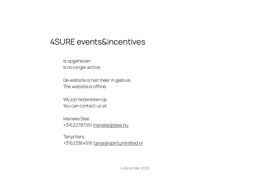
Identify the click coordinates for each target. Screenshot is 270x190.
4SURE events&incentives (98, 41)
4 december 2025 (135, 167)
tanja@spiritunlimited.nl (118, 143)
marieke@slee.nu (110, 125)
